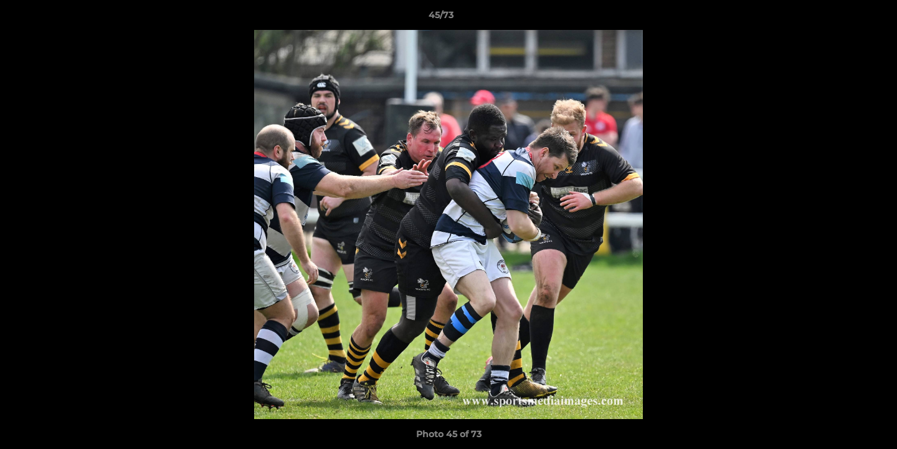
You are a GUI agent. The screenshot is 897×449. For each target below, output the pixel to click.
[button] (844, 18)
